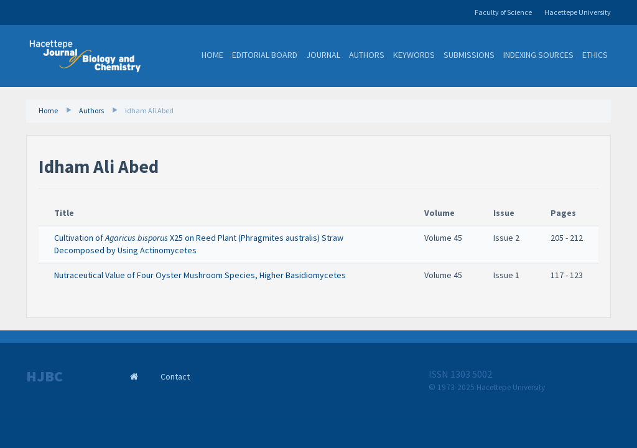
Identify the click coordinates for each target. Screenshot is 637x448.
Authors (366, 54)
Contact (175, 376)
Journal (323, 54)
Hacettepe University (577, 12)
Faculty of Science (503, 12)
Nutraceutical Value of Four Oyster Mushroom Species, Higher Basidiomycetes (200, 275)
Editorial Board (264, 54)
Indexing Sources (538, 54)
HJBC (44, 376)
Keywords (414, 54)
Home (212, 54)
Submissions (469, 54)
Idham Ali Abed (149, 110)
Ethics (595, 54)
